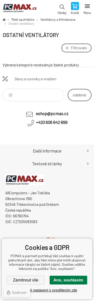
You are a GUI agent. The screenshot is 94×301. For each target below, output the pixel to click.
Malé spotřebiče (23, 20)
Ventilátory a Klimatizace (57, 20)
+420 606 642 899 (51, 122)
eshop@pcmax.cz (52, 113)
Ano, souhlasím (68, 280)
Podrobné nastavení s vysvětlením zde (47, 290)
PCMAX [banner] (20, 9)
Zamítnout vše (25, 280)
